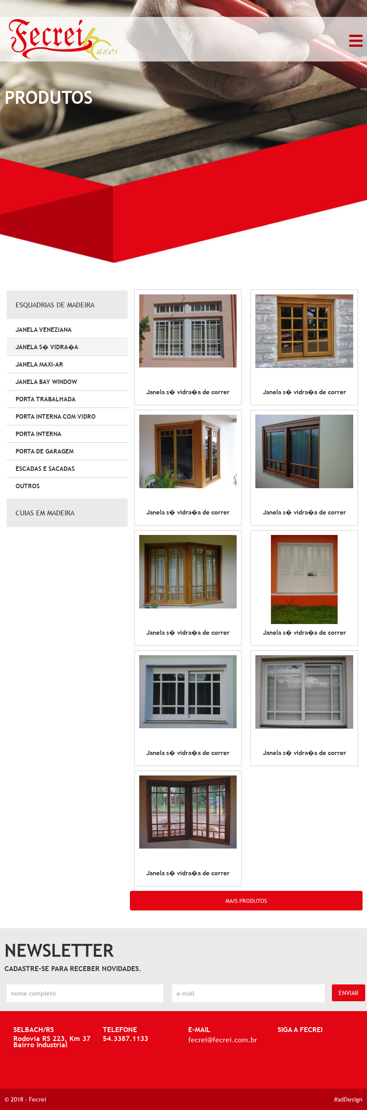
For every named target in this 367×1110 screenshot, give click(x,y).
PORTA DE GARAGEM (44, 451)
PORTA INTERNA (38, 434)
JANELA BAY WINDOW (46, 382)
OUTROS (28, 486)
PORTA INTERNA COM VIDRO (56, 416)
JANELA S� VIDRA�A (47, 347)
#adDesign (348, 1099)
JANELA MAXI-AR (39, 364)
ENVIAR (349, 993)
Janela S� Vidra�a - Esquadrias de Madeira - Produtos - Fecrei (63, 40)
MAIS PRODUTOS (246, 901)
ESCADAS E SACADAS (45, 469)
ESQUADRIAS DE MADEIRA (55, 305)
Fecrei (37, 1099)
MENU (356, 41)
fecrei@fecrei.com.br (222, 1040)
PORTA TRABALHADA (46, 399)
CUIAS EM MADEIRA (45, 513)
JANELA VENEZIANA (44, 330)
